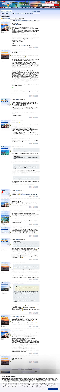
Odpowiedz (5, 18)
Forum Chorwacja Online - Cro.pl (8, 13)
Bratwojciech (4, 239)
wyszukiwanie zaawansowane (46, 6)
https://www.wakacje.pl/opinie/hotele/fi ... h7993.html (28, 194)
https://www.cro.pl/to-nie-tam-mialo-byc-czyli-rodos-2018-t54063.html (23, 184)
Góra (39, 47)
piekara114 (3, 50)
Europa (25, 13)
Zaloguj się (3, 11)
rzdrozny (3, 211)
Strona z (27, 20)
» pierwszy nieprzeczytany (20, 20)
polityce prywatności (43, 386)
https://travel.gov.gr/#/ (27, 91)
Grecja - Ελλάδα (30, 13)
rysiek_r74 (3, 282)
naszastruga (3, 99)
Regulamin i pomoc (36, 11)
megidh (2, 146)
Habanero (3, 190)
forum (2, 1)
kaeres (2, 23)
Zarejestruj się (9, 11)
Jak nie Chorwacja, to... (19, 13)
